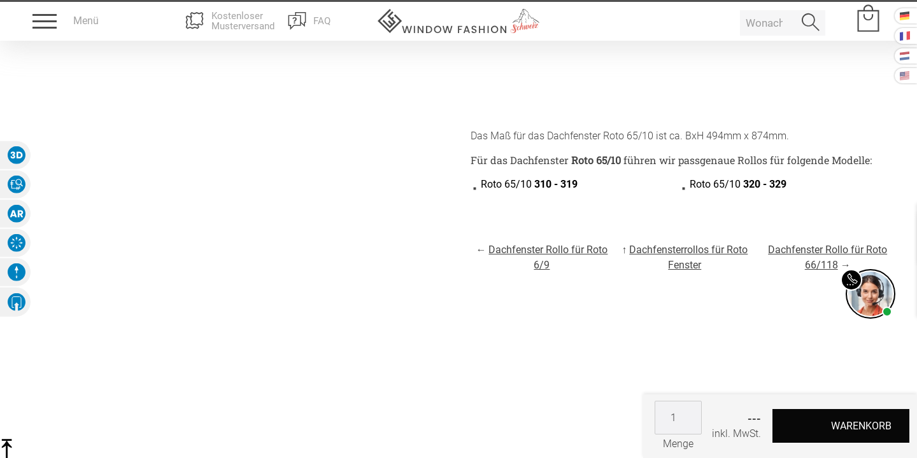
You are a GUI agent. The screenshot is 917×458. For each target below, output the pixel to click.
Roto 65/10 (529, 184)
